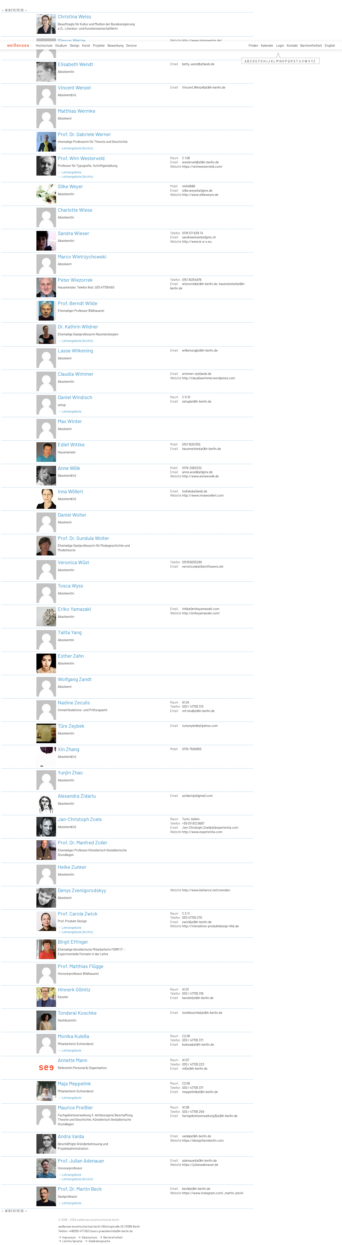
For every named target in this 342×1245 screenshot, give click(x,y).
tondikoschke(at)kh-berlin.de (202, 1012)
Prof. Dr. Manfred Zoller (82, 842)
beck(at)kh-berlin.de (196, 1188)
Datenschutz (87, 1237)
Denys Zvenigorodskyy (82, 890)
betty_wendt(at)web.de (198, 64)
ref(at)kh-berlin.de (194, 1068)
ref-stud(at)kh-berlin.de (198, 711)
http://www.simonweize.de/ (202, 40)
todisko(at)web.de (194, 491)
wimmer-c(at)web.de (196, 374)
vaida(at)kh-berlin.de (196, 1136)
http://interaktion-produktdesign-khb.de (210, 926)
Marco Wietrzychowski (82, 256)
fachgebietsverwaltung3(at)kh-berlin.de (210, 1116)
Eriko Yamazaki (74, 609)
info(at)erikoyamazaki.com (200, 609)
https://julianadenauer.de (200, 1164)
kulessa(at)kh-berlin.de (198, 1044)
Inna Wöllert (70, 491)
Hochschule (44, 45)
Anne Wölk (69, 468)
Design (74, 45)
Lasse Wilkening (75, 350)
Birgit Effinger (73, 942)
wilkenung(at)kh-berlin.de (200, 350)
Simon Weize (72, 41)
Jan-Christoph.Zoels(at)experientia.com (210, 827)
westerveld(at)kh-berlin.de (200, 162)
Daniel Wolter (72, 515)
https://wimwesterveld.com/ (202, 166)
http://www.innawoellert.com (203, 495)
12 (22, 10)
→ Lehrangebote (69, 172)
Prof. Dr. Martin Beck (80, 1189)
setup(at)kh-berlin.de (196, 401)
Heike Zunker (72, 867)
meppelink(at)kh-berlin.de (200, 1092)
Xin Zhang (68, 749)
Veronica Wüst (73, 562)
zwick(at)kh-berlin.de (197, 922)
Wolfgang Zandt (75, 679)
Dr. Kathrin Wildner (78, 326)
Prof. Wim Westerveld (81, 158)
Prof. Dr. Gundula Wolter (83, 538)
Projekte (99, 45)
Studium (61, 45)
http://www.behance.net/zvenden (206, 890)
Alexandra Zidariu (77, 796)
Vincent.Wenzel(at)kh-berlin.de (203, 87)
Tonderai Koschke (77, 1013)
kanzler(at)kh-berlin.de (198, 998)
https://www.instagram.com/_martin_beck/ (213, 1193)
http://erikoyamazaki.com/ (201, 613)
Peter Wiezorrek (75, 280)
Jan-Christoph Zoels (80, 819)
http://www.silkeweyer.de (200, 194)
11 (18, 10)
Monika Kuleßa (73, 1036)
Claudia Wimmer (75, 374)
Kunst (86, 45)
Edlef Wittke (71, 444)
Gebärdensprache (97, 1241)
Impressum (67, 1237)
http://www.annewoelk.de (200, 476)
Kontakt (292, 45)
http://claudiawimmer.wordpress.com (208, 378)
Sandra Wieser (73, 233)
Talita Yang (70, 632)
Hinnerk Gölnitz (74, 989)
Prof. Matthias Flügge (80, 966)
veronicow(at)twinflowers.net (202, 566)
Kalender (267, 45)
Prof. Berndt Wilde (77, 303)
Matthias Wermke (76, 111)
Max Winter (70, 421)
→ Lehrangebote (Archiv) (75, 148)
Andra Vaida (71, 1136)
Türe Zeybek (71, 726)
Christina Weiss (74, 16)
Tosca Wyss (70, 585)
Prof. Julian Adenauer (81, 1161)
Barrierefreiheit (311, 45)
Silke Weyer (70, 186)
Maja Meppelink (74, 1083)
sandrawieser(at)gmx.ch (199, 237)
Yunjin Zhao (70, 772)
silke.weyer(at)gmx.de (197, 190)
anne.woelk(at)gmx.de (197, 472)
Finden (253, 45)
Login (280, 45)
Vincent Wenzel (74, 87)
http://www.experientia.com (202, 832)
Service (131, 45)
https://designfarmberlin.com (203, 1140)
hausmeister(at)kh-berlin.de (201, 449)
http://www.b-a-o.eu (197, 241)
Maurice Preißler (75, 1107)
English (330, 45)
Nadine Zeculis (74, 702)
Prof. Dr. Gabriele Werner (84, 134)
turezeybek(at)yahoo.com (200, 726)
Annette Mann (72, 1060)
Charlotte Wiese (75, 210)
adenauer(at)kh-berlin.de (199, 1160)
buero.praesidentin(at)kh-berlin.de (112, 1231)
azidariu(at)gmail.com (197, 796)
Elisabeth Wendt (75, 64)
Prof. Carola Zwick (77, 913)
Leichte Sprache (70, 1241)
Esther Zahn (71, 656)
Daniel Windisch (75, 397)
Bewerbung (115, 45)
